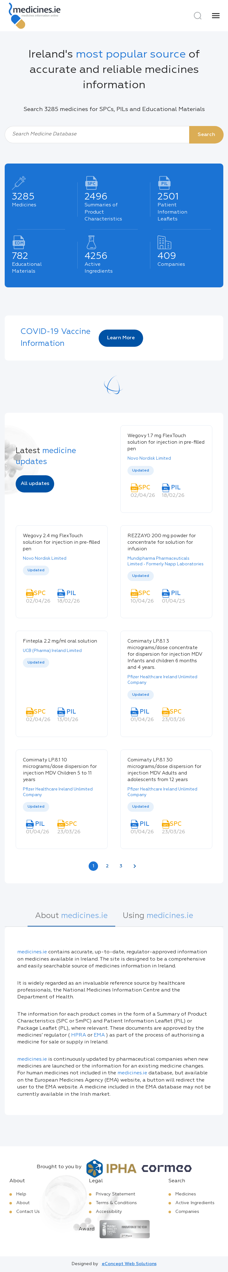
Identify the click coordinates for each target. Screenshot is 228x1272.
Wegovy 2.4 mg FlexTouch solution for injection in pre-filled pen (61, 542)
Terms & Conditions (116, 1203)
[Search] (197, 15)
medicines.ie (32, 952)
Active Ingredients (195, 1203)
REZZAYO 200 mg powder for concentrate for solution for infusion (161, 542)
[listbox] (166, 471)
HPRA (78, 1035)
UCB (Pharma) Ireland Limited (52, 651)
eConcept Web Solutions (129, 1264)
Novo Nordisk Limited (149, 459)
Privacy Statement (115, 1194)
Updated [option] (140, 470)
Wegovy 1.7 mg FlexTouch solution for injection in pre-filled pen (166, 442)
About (23, 1203)
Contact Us (28, 1211)
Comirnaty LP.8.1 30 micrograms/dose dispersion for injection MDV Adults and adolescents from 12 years (164, 770)
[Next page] (134, 866)
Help (21, 1194)
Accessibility (109, 1211)
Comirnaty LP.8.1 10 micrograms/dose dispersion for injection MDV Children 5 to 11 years (60, 770)
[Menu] (215, 15)
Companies (187, 1211)
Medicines (185, 1194)
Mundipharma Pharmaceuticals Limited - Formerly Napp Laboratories (165, 561)
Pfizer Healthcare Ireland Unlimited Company (162, 680)
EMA (99, 1035)
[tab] (71, 918)
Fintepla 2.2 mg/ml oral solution (60, 641)
